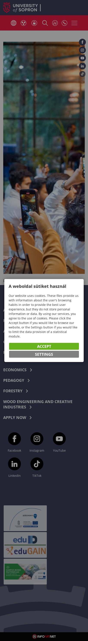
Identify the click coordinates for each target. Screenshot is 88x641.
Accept (44, 346)
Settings (44, 354)
